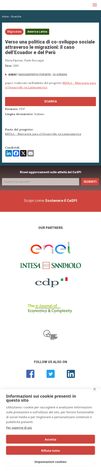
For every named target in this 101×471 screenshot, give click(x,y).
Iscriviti (90, 181)
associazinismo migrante (35, 74)
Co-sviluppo (60, 74)
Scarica (50, 101)
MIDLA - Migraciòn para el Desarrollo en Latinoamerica (43, 134)
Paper (13, 74)
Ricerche (16, 16)
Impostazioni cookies (50, 462)
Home (5, 16)
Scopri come (50, 200)
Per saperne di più (19, 427)
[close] (94, 389)
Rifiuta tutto (50, 450)
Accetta (50, 439)
